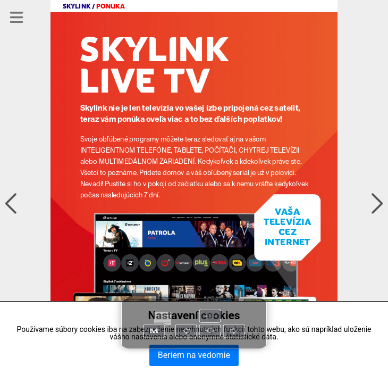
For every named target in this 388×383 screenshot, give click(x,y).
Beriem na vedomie (194, 355)
